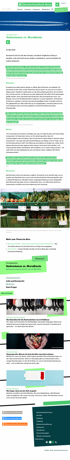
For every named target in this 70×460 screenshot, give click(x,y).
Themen (20, 9)
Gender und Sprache (43, 436)
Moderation (46, 9)
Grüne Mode (12, 249)
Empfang (39, 418)
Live (57, 10)
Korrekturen (40, 430)
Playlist (62, 10)
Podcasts (28, 9)
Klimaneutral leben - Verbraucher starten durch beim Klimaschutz (30, 244)
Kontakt (39, 415)
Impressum (40, 427)
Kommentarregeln (42, 433)
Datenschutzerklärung (44, 424)
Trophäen (39, 421)
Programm (36, 9)
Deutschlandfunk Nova (44, 412)
